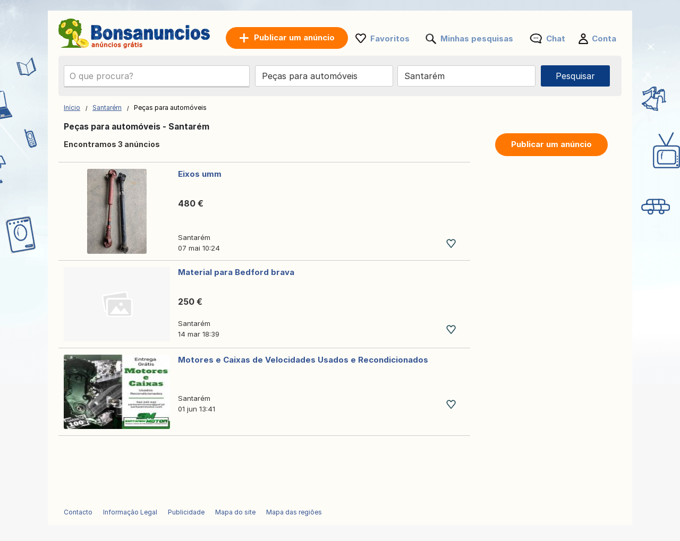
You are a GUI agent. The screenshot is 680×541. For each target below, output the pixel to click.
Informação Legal (130, 512)
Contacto (78, 512)
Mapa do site (235, 512)
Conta (604, 38)
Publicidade (186, 512)
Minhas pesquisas (476, 38)
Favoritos (390, 38)
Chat (555, 38)
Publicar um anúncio (551, 144)
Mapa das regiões (294, 512)
